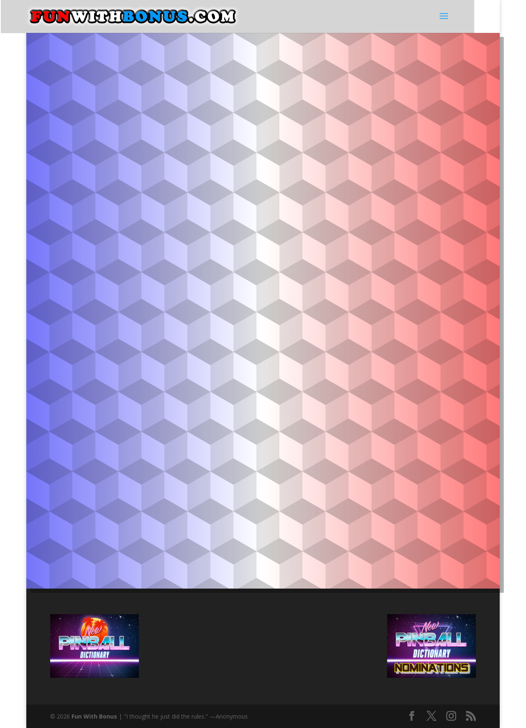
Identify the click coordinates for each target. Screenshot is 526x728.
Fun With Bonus (94, 716)
